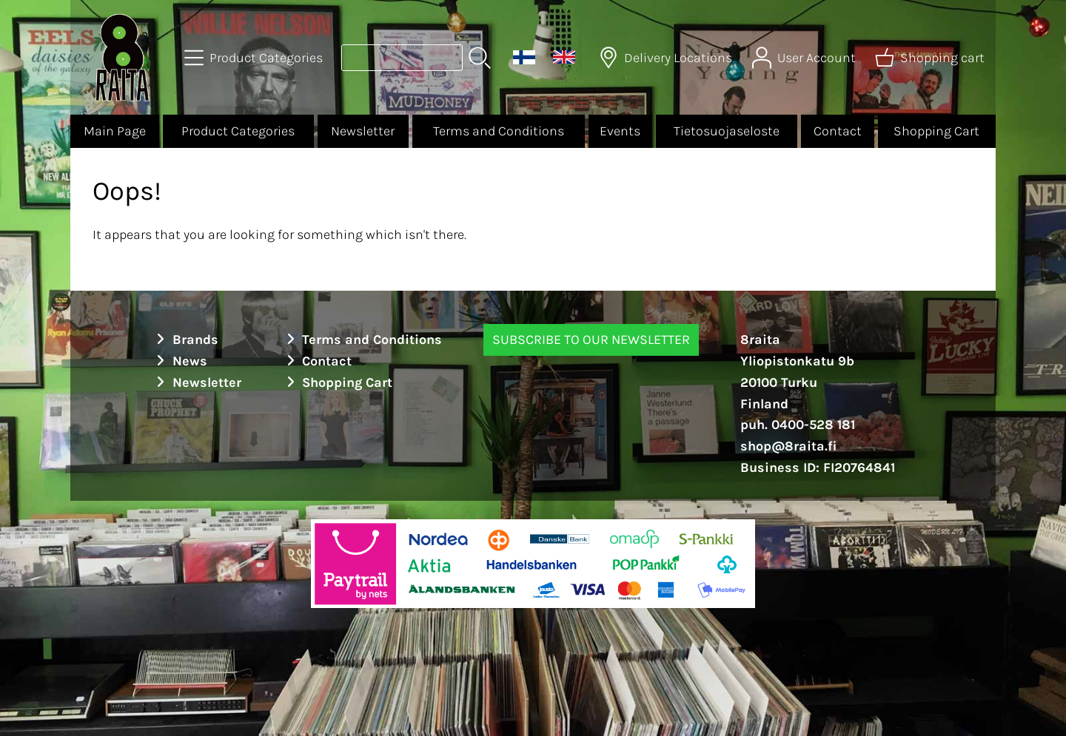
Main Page (115, 131)
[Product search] (402, 57)
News (179, 361)
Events (620, 131)
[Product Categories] (255, 57)
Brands (185, 339)
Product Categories (238, 131)
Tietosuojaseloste (727, 131)
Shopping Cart (936, 131)
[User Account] (805, 57)
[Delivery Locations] (667, 57)
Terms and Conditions (498, 131)
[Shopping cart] (931, 57)
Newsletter (363, 131)
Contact (838, 131)
